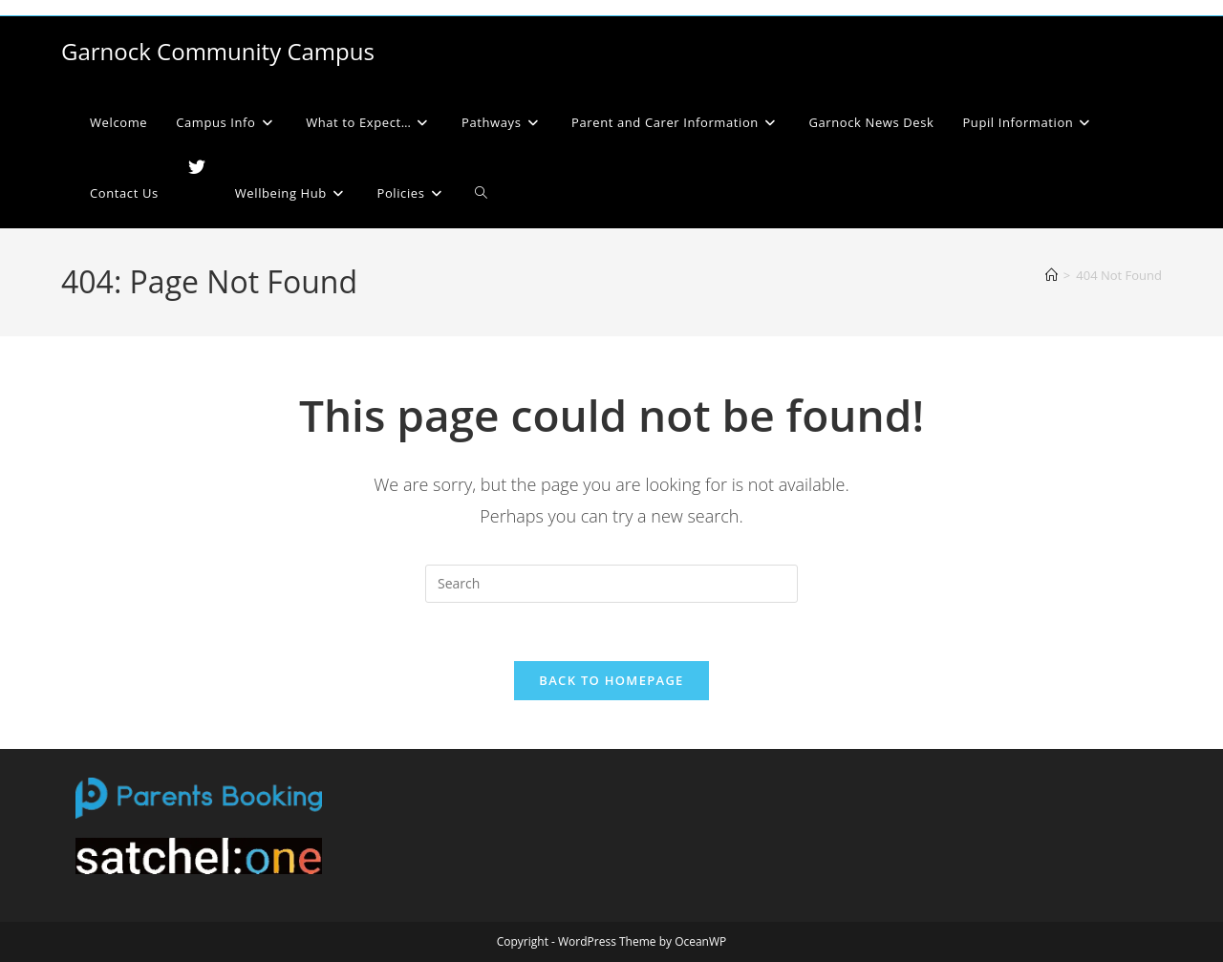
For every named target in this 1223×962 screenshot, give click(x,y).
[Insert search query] (611, 584)
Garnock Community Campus (218, 51)
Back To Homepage (611, 680)
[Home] (1051, 275)
